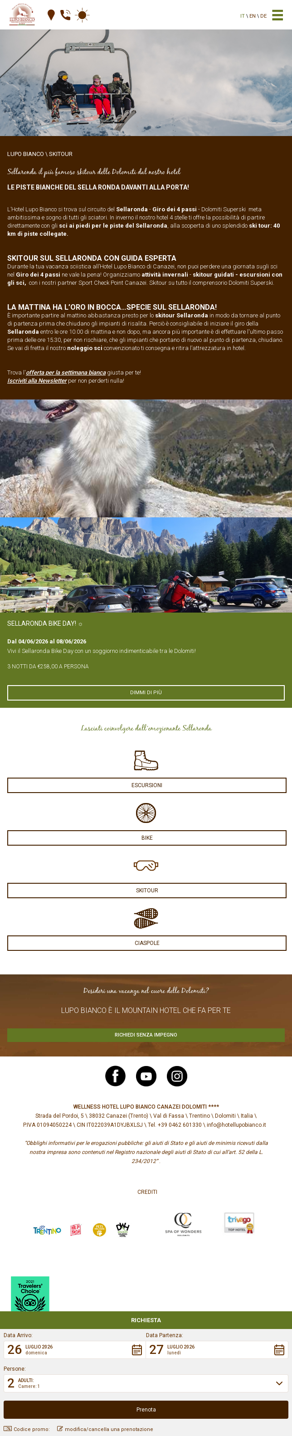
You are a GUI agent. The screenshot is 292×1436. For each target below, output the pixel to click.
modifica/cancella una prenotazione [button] (105, 1429)
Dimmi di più (146, 693)
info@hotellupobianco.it (236, 1125)
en (252, 16)
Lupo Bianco (25, 154)
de (263, 16)
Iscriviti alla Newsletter (37, 380)
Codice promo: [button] (27, 1429)
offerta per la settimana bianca (66, 372)
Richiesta (146, 1320)
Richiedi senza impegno (146, 1035)
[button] (75, 1350)
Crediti (147, 1192)
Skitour (61, 154)
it (242, 16)
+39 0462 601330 (180, 1125)
